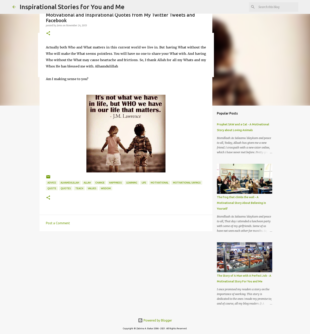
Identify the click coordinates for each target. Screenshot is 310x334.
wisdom (106, 188)
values (92, 188)
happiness (115, 182)
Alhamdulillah (69, 182)
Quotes (66, 188)
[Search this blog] (277, 7)
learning (131, 182)
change (100, 182)
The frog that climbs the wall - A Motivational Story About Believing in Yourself (241, 203)
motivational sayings (187, 182)
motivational (159, 182)
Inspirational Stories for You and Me (72, 6)
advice (51, 182)
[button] (48, 33)
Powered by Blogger (155, 320)
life (144, 182)
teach (79, 188)
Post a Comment (58, 223)
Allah (87, 182)
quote (51, 188)
